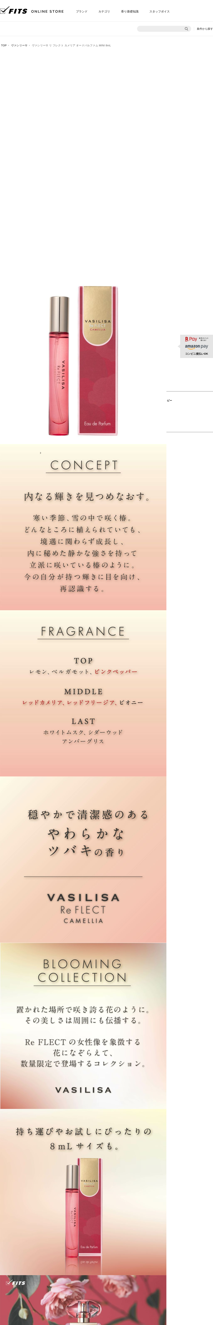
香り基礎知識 (130, 11)
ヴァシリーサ (19, 45)
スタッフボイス (159, 11)
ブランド (82, 11)
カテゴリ (104, 11)
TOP (4, 45)
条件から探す (205, 28)
